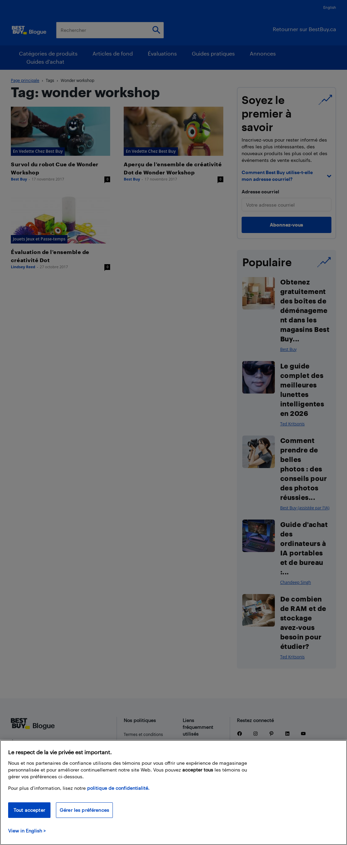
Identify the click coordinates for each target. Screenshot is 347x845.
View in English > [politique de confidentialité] (27, 830)
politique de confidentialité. (118, 788)
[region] (173, 792)
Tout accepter (29, 810)
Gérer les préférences (84, 810)
